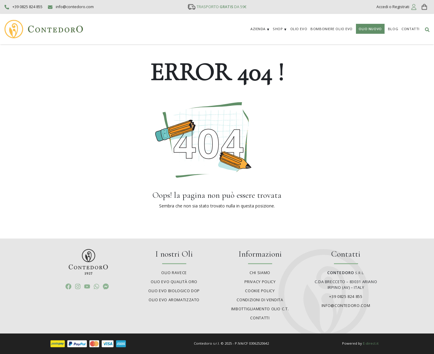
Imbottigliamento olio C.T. (260, 308)
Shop (278, 29)
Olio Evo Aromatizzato (174, 299)
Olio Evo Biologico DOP (174, 290)
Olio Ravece (174, 272)
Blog (393, 29)
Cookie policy (260, 290)
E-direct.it (371, 343)
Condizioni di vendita (260, 299)
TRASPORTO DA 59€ (222, 6)
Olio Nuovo (370, 29)
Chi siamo (260, 272)
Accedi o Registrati (392, 6)
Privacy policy (260, 281)
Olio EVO (298, 29)
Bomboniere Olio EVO (331, 29)
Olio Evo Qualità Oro (174, 281)
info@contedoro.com (75, 6)
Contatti (410, 29)
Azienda (258, 29)
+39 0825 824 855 (27, 6)
